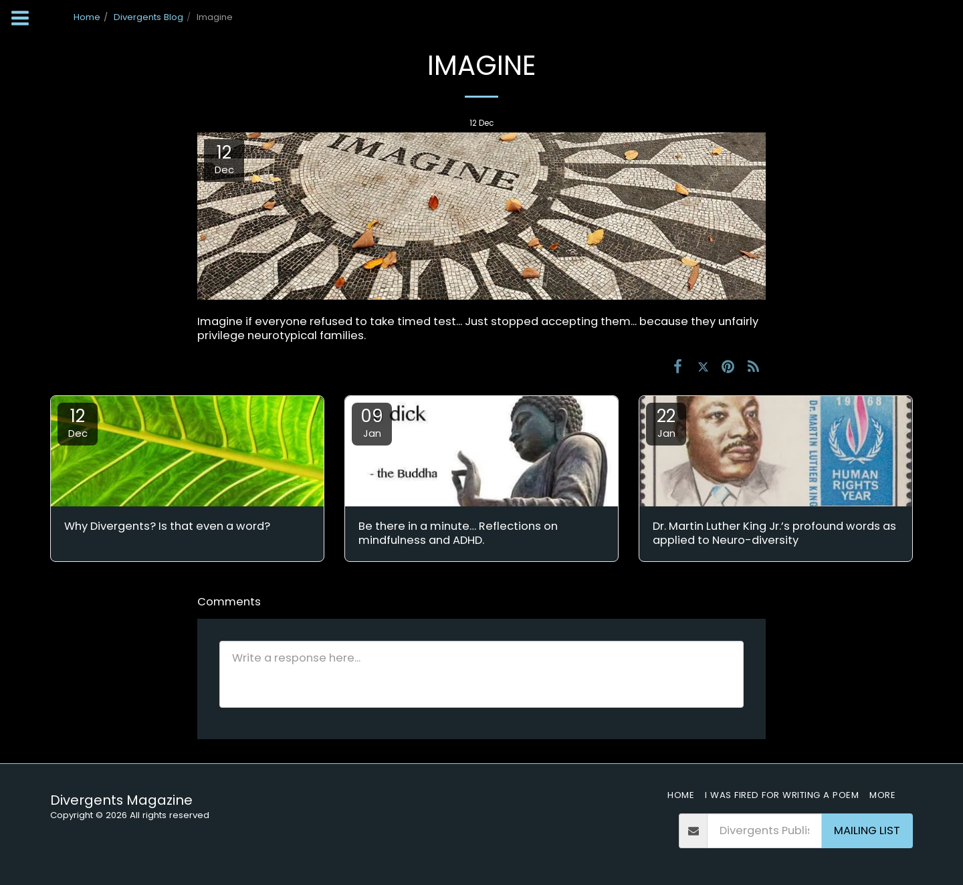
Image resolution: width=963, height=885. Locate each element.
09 (372, 422)
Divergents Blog (148, 17)
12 (78, 422)
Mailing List (867, 830)
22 (666, 422)
